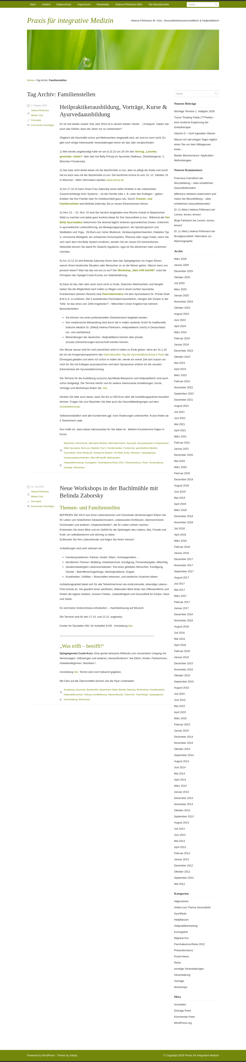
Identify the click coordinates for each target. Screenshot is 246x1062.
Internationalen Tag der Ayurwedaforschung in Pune (134, 354)
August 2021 (181, 405)
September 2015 (184, 681)
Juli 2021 (179, 411)
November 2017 (183, 565)
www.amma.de (115, 179)
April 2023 (180, 369)
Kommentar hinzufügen (42, 125)
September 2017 (184, 571)
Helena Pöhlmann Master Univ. (40, 113)
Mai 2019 (179, 497)
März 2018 (180, 540)
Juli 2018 (179, 528)
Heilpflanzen (181, 919)
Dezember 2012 (183, 865)
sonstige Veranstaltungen (189, 968)
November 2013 (183, 804)
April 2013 (180, 847)
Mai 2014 (179, 773)
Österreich (129, 694)
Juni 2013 (180, 834)
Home (30, 80)
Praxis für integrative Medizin (70, 21)
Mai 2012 (179, 883)
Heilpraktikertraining (74, 462)
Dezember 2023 (183, 350)
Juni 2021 (180, 418)
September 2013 (184, 816)
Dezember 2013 (183, 798)
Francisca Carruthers (186, 178)
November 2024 (183, 301)
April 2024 (180, 326)
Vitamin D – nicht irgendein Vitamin (194, 133)
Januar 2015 (181, 730)
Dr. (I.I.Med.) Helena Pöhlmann (192, 209)
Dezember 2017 (183, 559)
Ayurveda (131, 443)
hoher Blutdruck (84, 452)
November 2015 (183, 669)
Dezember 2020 (183, 454)
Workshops (79, 467)
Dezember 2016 (183, 614)
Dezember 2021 (183, 399)
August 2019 (181, 485)
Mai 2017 (179, 589)
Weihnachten (113, 457)
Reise (145, 462)
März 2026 (180, 258)
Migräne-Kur (181, 938)
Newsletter (103, 4)
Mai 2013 (179, 840)
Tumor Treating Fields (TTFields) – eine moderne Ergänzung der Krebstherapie (194, 122)
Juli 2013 (179, 828)
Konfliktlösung (100, 694)
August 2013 (181, 822)
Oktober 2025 (182, 277)
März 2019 (180, 510)
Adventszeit (81, 443)
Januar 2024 (181, 344)
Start (33, 4)
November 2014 (183, 742)
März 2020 (180, 467)
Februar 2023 (182, 381)
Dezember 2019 (183, 479)
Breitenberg (143, 689)
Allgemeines (181, 901)
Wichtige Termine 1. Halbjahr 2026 (194, 111)
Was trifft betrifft (98, 457)
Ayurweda (75, 448)
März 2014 (180, 785)
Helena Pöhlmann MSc (129, 4)
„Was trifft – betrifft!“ (82, 646)
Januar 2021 (181, 448)
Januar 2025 (181, 295)
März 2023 (180, 375)
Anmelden (180, 1004)
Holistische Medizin (103, 452)
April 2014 (180, 779)
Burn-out (85, 448)
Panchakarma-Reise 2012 (111, 462)
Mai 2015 (179, 706)
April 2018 (180, 534)
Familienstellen (114, 448)
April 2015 (180, 712)
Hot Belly (118, 452)
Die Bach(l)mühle (159, 4)
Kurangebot (90, 462)
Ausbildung (69, 689)
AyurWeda (180, 913)
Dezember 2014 (183, 736)
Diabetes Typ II (98, 448)
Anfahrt (46, 4)
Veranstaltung (156, 462)
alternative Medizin (98, 443)
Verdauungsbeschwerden (76, 457)
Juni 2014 (180, 767)
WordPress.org (183, 1022)
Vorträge (68, 467)
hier (130, 625)
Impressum (84, 4)
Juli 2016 (179, 632)
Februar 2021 (182, 442)
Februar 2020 (182, 473)
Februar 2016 (182, 651)
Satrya (73, 1055)
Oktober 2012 (182, 871)
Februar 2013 (182, 853)
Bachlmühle (92, 689)
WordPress (48, 1055)
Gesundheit (69, 452)
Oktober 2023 (182, 356)
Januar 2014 (181, 791)
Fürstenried (129, 448)
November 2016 (183, 620)
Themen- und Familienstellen (90, 507)
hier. (105, 388)
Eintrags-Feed (182, 1010)
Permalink (36, 120)
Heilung (88, 694)
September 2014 (184, 755)
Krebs (127, 452)
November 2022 (183, 387)
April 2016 (180, 644)
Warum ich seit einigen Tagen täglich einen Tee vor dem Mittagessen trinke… (195, 144)
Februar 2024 (182, 338)
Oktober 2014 (182, 749)
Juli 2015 (179, 693)
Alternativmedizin (117, 443)
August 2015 (181, 687)
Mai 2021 (179, 424)
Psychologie (142, 694)
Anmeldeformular (70, 406)
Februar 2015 (182, 724)
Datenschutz (64, 4)
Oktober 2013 (182, 810)
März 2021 (180, 436)
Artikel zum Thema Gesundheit (192, 907)
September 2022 (184, 393)
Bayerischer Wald (108, 689)
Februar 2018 (182, 546)
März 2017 (180, 595)
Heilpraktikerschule (73, 694)
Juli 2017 (179, 583)
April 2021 (180, 430)
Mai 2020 (179, 461)
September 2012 (184, 877)
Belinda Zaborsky (127, 689)
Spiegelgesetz (149, 452)
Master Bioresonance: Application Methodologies (194, 158)
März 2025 (180, 289)
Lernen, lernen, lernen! (187, 214)
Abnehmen (69, 443)
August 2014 (181, 761)
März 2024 (180, 332)
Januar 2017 (181, 608)
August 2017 (181, 577)
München (135, 452)
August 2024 (181, 313)
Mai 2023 (179, 362)
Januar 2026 (181, 265)
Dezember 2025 (183, 271)
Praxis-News (181, 956)
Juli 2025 (179, 283)
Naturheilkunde (115, 694)
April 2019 (180, 503)
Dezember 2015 (183, 663)
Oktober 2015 (182, 675)
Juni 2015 (180, 699)
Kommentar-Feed (184, 1016)
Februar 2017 (182, 602)
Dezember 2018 (183, 516)
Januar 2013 (181, 859)
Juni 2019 (180, 491)
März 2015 (180, 718)
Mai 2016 (179, 638)
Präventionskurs (133, 462)
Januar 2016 (181, 657)
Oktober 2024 (182, 307)
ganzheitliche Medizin (146, 448)
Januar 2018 (181, 553)
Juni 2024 (180, 320)
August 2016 (181, 626)
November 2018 (183, 522)
